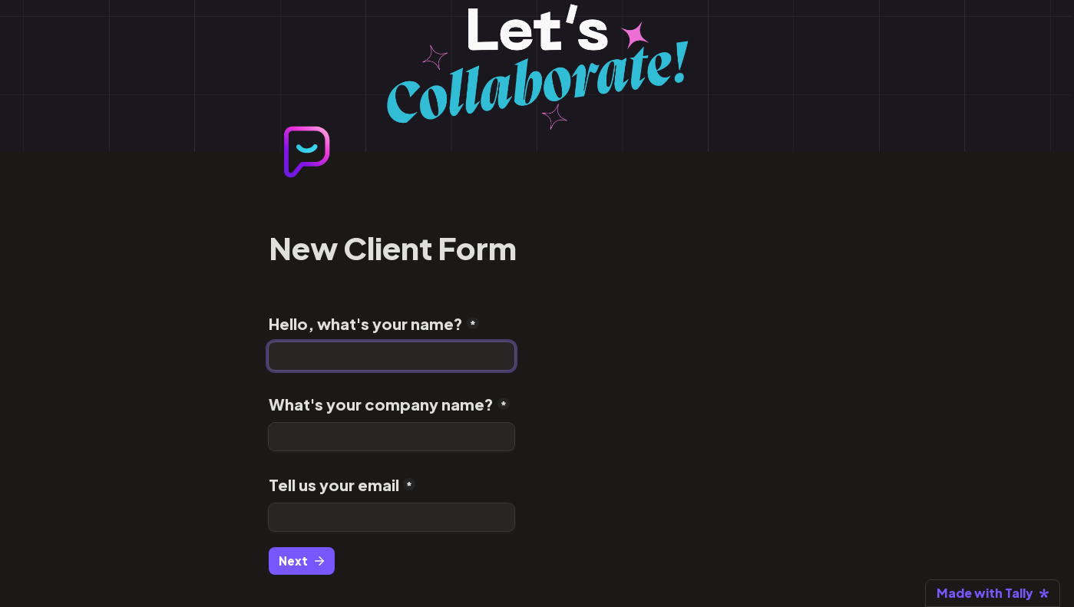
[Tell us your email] (391, 517)
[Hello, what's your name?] (391, 356)
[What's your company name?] (391, 436)
